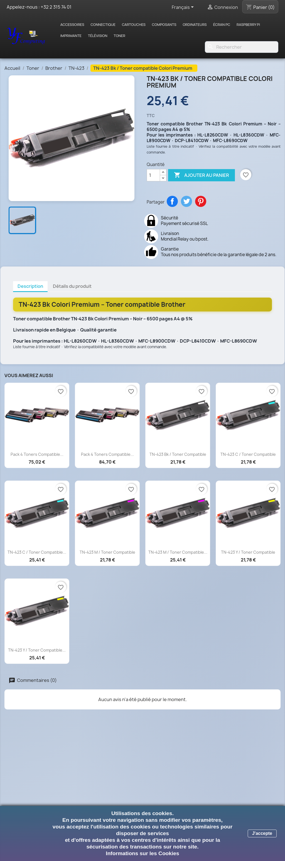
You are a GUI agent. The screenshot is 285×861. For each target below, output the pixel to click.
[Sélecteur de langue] (184, 7)
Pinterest (200, 201)
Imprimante (71, 35)
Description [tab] (30, 286)
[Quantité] (153, 175)
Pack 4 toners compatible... (37, 454)
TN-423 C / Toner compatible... (37, 552)
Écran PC (221, 24)
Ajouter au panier (201, 175)
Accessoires (72, 24)
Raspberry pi (248, 24)
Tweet (186, 201)
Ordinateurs (195, 24)
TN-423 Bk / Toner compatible (177, 454)
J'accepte (262, 833)
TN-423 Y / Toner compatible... (37, 650)
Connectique (103, 24)
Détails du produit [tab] (72, 286)
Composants (164, 24)
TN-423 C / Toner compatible (248, 454)
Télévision (97, 35)
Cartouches (134, 24)
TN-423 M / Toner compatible (107, 552)
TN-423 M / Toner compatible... (177, 552)
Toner (120, 35)
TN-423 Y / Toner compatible (248, 552)
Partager (172, 201)
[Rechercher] (241, 47)
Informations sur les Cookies (142, 853)
